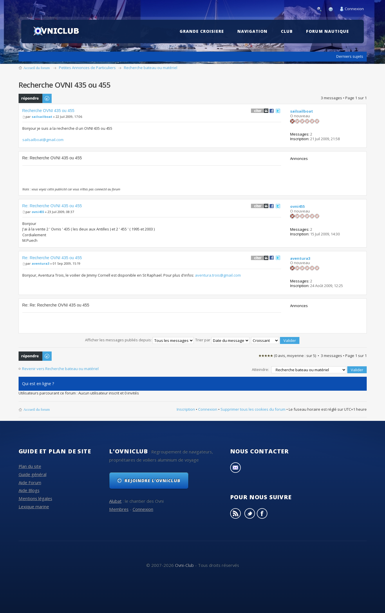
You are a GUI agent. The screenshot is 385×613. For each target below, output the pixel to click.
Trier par (222, 339)
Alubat (115, 501)
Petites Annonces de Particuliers (87, 67)
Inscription (186, 409)
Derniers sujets (349, 56)
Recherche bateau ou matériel (150, 67)
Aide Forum (30, 482)
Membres (119, 509)
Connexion (354, 8)
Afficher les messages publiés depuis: (139, 339)
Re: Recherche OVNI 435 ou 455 (52, 205)
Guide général (32, 474)
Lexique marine (34, 506)
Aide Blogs (29, 490)
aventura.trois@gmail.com (218, 275)
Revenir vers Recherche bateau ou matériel (60, 368)
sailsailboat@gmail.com (43, 139)
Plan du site (30, 466)
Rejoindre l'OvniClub (152, 480)
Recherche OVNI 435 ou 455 (48, 110)
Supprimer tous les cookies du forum (252, 409)
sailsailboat (42, 116)
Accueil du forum (37, 68)
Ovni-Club (184, 565)
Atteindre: (260, 369)
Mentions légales (35, 498)
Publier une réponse (35, 98)
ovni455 (38, 212)
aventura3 (40, 263)
